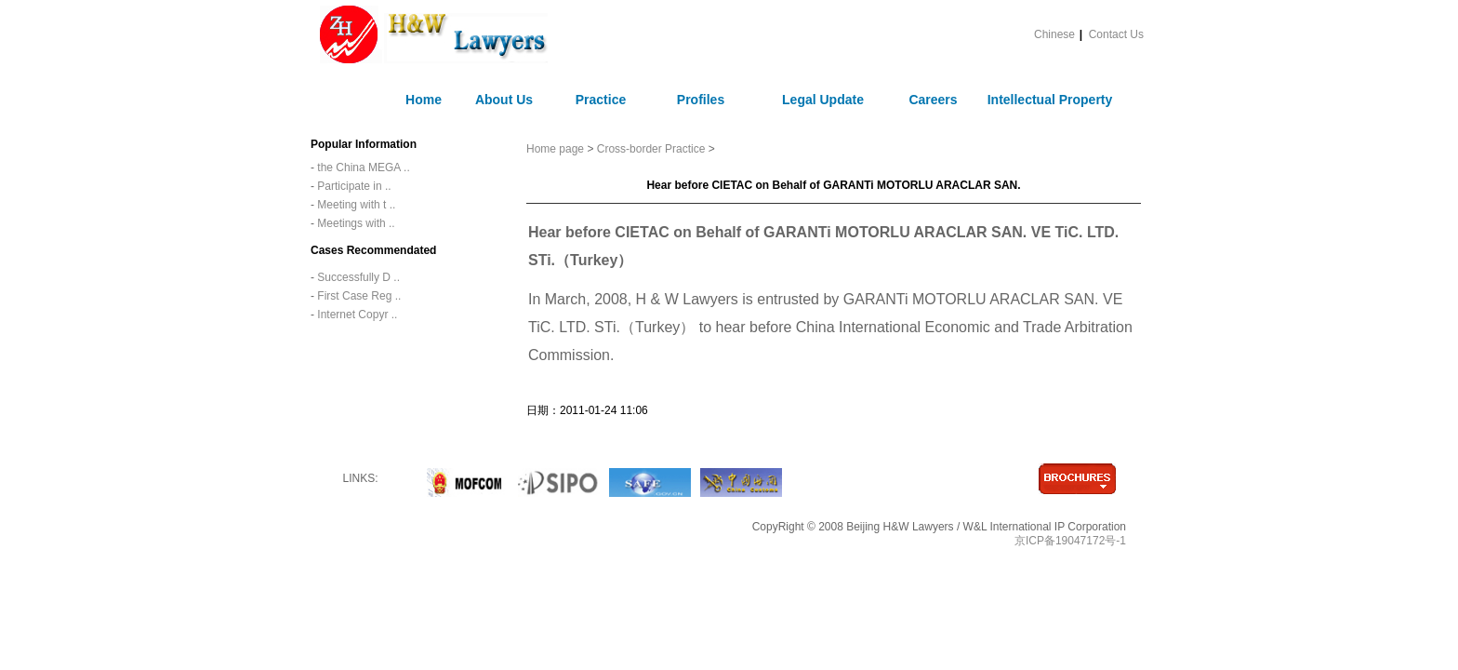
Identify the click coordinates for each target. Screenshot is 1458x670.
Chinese (1054, 34)
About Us (504, 99)
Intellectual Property (1050, 99)
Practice (601, 99)
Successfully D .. (357, 277)
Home (423, 99)
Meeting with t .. (354, 204)
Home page (556, 148)
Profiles (700, 99)
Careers (932, 99)
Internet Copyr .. (355, 314)
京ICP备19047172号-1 (1070, 540)
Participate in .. (352, 186)
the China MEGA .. (362, 167)
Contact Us (1116, 34)
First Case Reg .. (357, 295)
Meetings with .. (354, 223)
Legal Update (823, 99)
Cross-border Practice (651, 148)
